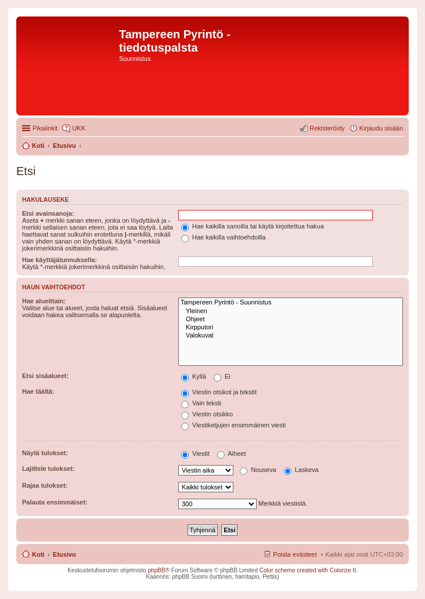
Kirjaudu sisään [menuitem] (381, 128)
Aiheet (231, 453)
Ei (222, 376)
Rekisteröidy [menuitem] (327, 128)
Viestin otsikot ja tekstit (219, 392)
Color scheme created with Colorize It (308, 570)
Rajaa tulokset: (44, 485)
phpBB (156, 570)
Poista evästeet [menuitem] (294, 554)
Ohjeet (290, 319)
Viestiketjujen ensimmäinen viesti (233, 425)
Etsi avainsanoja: (48, 213)
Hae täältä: (38, 391)
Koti (38, 554)
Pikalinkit (45, 128)
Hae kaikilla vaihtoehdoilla (223, 237)
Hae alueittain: (44, 300)
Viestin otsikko (207, 414)
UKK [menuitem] (78, 128)
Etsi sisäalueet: (45, 375)
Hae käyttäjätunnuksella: (59, 259)
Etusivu (64, 554)
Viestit (195, 453)
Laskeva (301, 469)
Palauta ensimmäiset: (55, 502)
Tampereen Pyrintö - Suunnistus (290, 303)
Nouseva (258, 469)
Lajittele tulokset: (48, 468)
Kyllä (193, 376)
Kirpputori (290, 328)
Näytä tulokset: (45, 452)
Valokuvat (290, 336)
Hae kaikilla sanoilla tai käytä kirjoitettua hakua (252, 226)
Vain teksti (201, 403)
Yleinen (290, 311)
